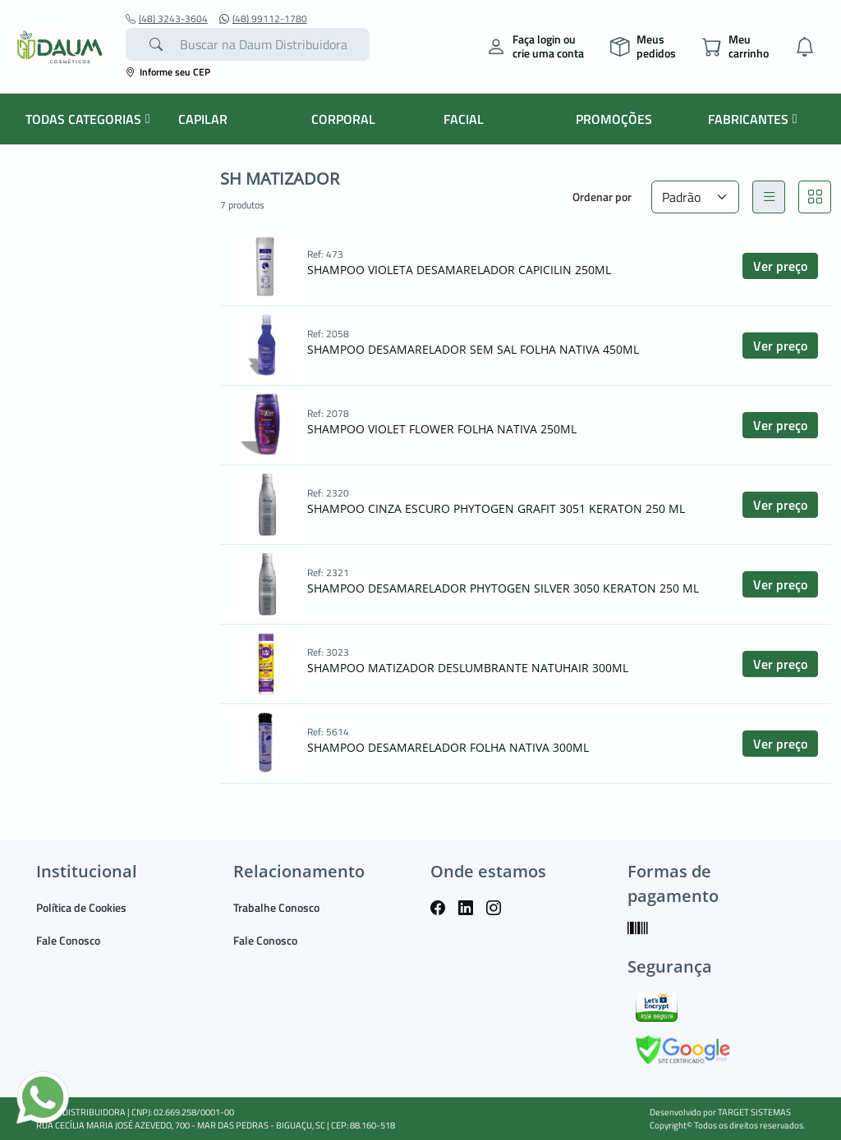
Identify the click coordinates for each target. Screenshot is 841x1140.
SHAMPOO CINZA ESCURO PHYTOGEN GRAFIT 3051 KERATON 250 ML (496, 508)
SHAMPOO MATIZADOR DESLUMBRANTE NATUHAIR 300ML (467, 667)
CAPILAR (202, 119)
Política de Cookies (81, 907)
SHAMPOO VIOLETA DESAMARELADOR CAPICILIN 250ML (459, 269)
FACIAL (463, 119)
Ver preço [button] (780, 266)
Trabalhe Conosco (276, 907)
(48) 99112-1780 (263, 19)
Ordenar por (602, 196)
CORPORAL (343, 119)
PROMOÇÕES (614, 119)
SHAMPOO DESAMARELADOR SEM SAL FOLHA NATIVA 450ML (473, 349)
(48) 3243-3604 (167, 19)
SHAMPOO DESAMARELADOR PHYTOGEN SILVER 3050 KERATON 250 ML (503, 588)
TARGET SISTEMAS (754, 1112)
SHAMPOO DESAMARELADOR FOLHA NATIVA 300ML (448, 747)
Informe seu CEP (168, 72)
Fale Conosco (68, 940)
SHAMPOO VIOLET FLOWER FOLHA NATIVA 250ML (442, 429)
